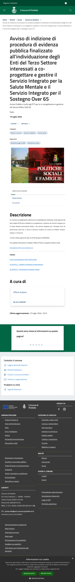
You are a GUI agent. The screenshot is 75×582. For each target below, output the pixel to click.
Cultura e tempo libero (50, 423)
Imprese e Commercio (49, 431)
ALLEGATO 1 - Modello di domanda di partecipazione (26, 264)
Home (5, 19)
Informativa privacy (12, 532)
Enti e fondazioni (11, 431)
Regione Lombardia (10, 3)
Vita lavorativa (47, 427)
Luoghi (44, 476)
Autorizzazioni (10, 477)
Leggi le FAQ (46, 500)
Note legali (9, 536)
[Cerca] (70, 10)
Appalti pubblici (47, 435)
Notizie (44, 458)
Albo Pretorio (10, 528)
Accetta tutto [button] (29, 573)
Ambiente (8, 469)
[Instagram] (64, 409)
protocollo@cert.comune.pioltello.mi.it (19, 511)
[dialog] (37, 569)
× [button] (72, 558)
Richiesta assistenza (49, 504)
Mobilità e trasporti (49, 447)
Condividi (15, 123)
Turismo (44, 443)
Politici (7, 435)
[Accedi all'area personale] (66, 3)
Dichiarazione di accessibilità (15, 540)
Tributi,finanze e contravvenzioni (17, 465)
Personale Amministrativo (14, 439)
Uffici (7, 427)
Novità (12, 19)
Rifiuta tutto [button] (46, 573)
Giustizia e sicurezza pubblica (15, 462)
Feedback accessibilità (13, 544)
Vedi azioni (26, 123)
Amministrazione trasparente (15, 524)
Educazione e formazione (14, 458)
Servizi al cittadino (32, 19)
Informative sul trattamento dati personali (17, 549)
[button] (37, 578)
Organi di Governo (11, 420)
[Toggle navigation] (4, 10)
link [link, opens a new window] (58, 569)
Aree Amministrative (12, 423)
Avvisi (20, 19)
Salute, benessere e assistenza (16, 473)
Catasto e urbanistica (49, 439)
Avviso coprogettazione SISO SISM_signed (23, 259)
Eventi (44, 480)
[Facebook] (59, 409)
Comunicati (46, 462)
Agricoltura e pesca (12, 481)
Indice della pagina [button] (19, 191)
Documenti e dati (11, 443)
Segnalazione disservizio (50, 496)
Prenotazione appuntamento (52, 492)
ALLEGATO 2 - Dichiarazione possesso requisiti (24, 269)
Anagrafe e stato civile (50, 420)
